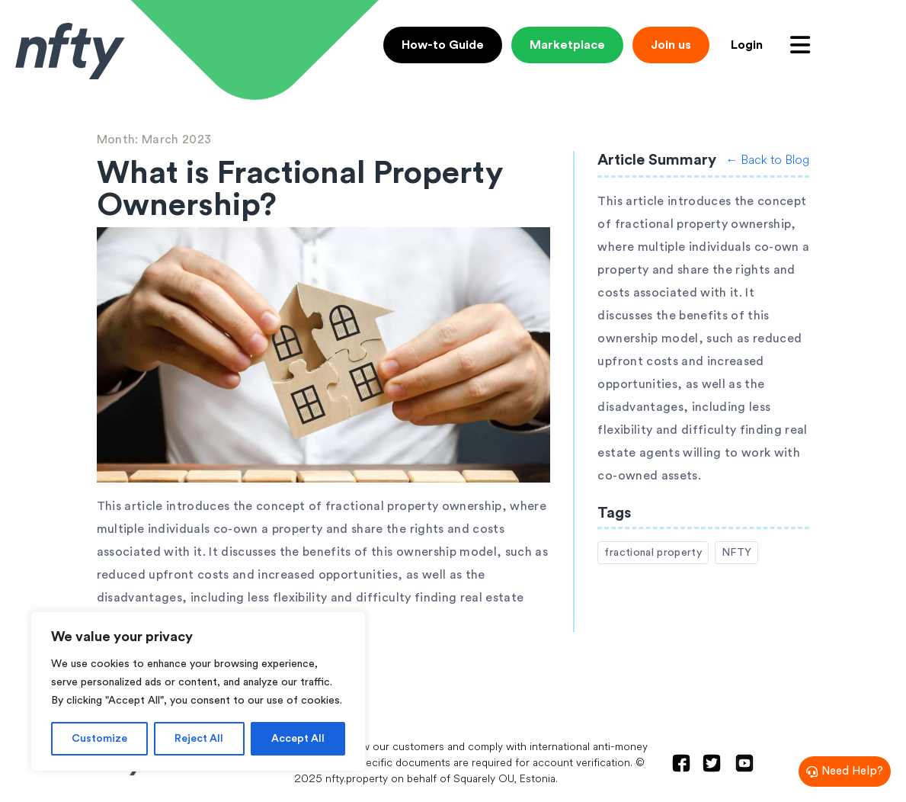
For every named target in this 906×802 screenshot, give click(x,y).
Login (747, 45)
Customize (99, 738)
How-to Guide (443, 45)
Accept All (298, 738)
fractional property (652, 552)
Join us (671, 45)
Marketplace (567, 45)
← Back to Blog (767, 159)
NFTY (736, 552)
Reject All (198, 738)
